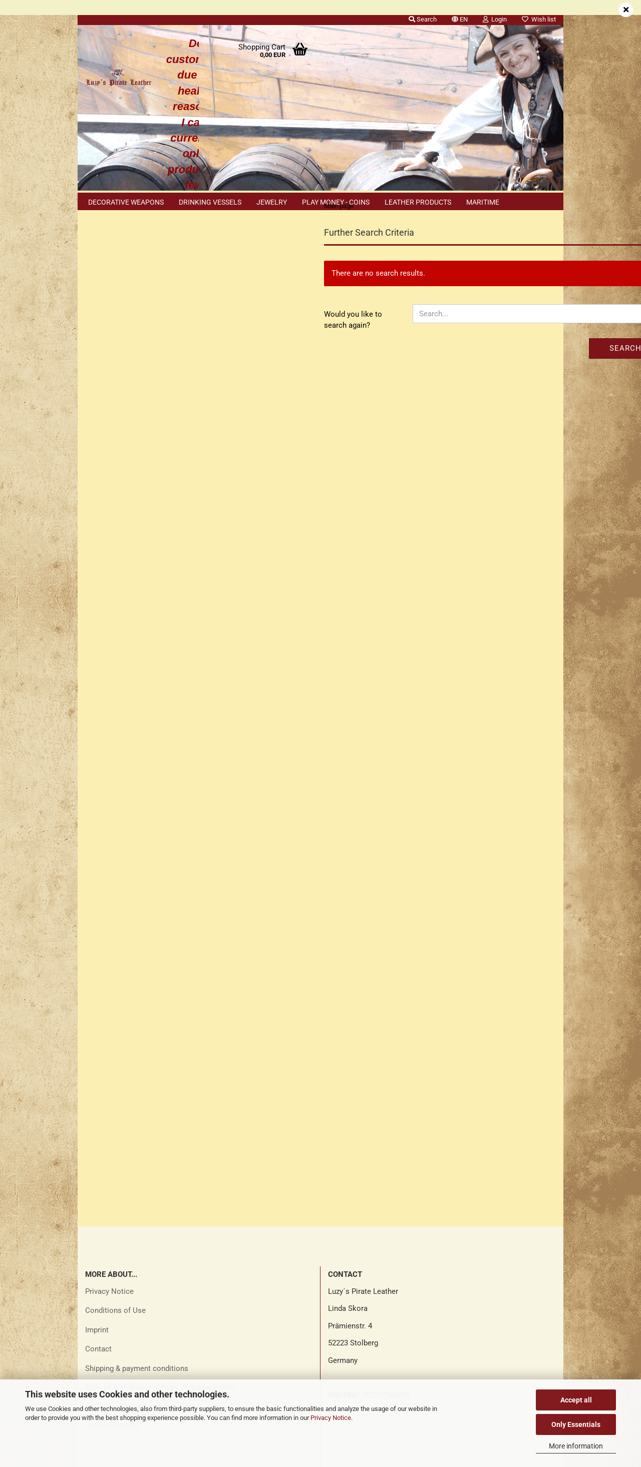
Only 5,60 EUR (140, 800)
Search (512, 367)
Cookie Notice (117, 922)
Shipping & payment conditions (136, 1112)
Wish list (539, 19)
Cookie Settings (112, 1169)
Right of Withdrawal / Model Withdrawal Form (161, 1132)
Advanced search (140, 629)
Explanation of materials (134, 943)
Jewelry (271, 202)
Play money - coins (336, 202)
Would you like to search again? (239, 339)
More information (576, 1446)
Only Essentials (575, 1424)
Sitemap (107, 902)
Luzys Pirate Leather (362, 1268)
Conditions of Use (115, 1055)
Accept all (576, 1400)
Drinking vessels (210, 202)
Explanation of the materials (132, 1151)
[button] (459, 17)
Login (140, 308)
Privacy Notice (330, 1417)
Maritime (482, 202)
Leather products (418, 202)
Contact (98, 1093)
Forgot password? (123, 346)
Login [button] (495, 19)
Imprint (97, 1074)
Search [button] (423, 19)
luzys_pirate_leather (361, 1371)
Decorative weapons (126, 202)
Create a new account (129, 330)
